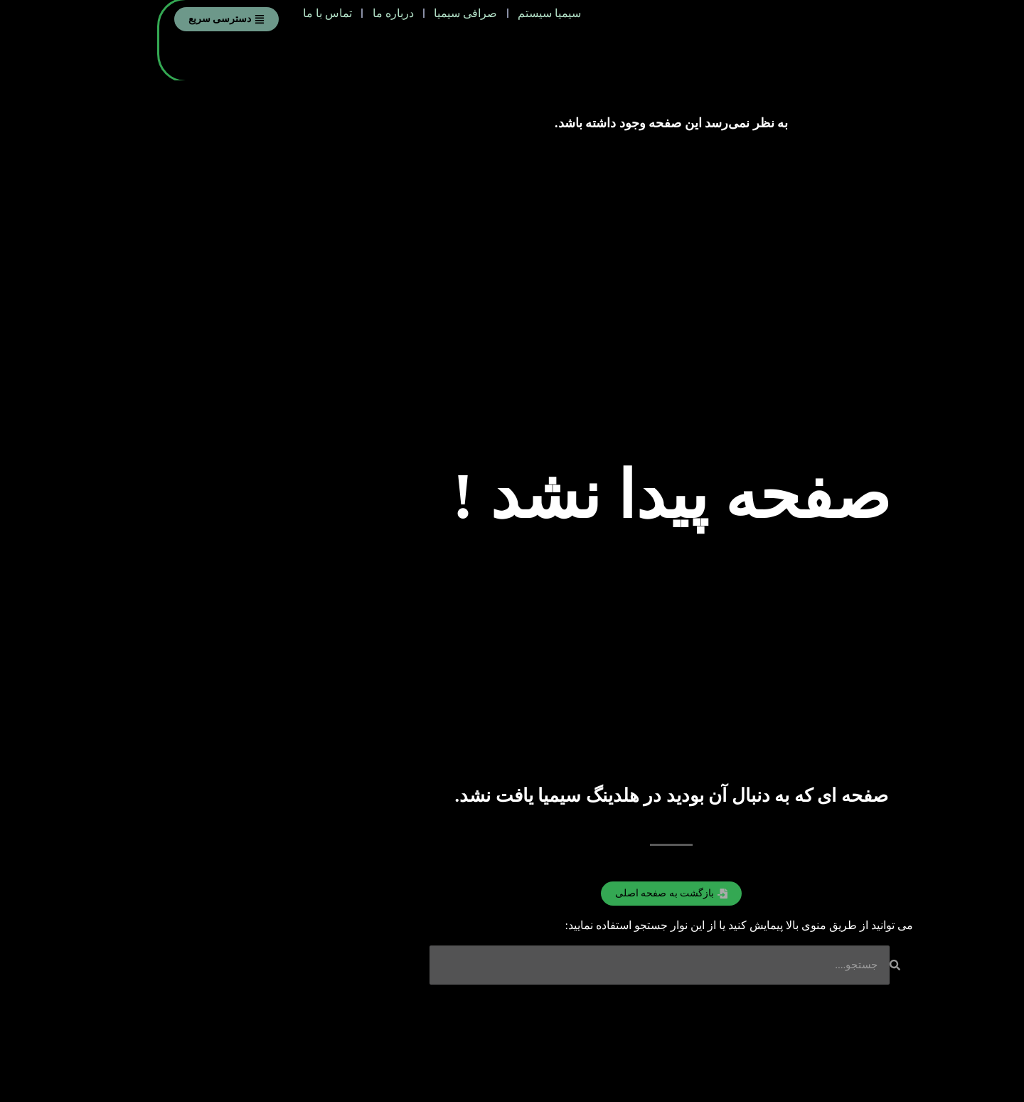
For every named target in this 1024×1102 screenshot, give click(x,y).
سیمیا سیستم (425, 18)
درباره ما (249, 18)
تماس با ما (174, 18)
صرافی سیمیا (331, 18)
